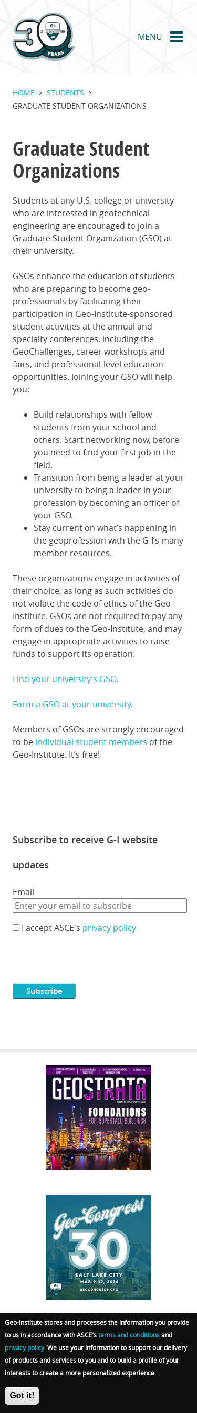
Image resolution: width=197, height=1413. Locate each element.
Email (23, 892)
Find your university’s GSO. (65, 679)
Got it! (21, 1395)
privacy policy (109, 927)
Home (24, 93)
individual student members (91, 742)
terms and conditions (129, 1335)
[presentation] (92, 962)
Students (65, 93)
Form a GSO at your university (72, 704)
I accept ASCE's (79, 927)
